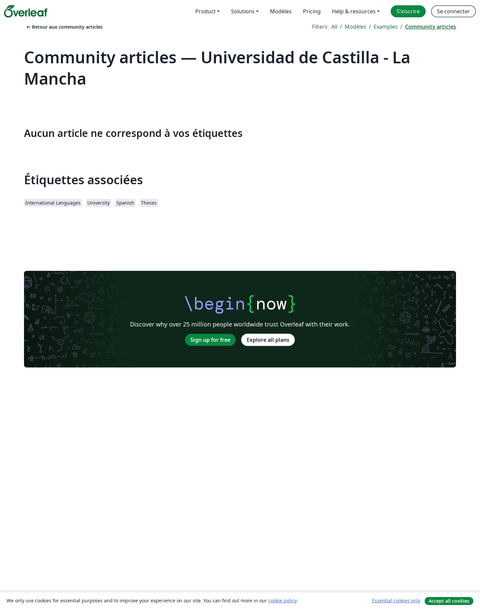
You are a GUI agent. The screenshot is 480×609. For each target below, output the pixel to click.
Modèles (355, 26)
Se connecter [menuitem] (453, 11)
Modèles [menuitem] (281, 11)
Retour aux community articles (64, 27)
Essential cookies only (396, 600)
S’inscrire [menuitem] (408, 11)
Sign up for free (210, 339)
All (334, 26)
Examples (386, 26)
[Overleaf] (25, 11)
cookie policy (282, 600)
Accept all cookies (449, 601)
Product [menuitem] (205, 11)
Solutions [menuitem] (243, 11)
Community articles (430, 26)
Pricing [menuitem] (312, 11)
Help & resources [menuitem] (354, 11)
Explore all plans (268, 339)
